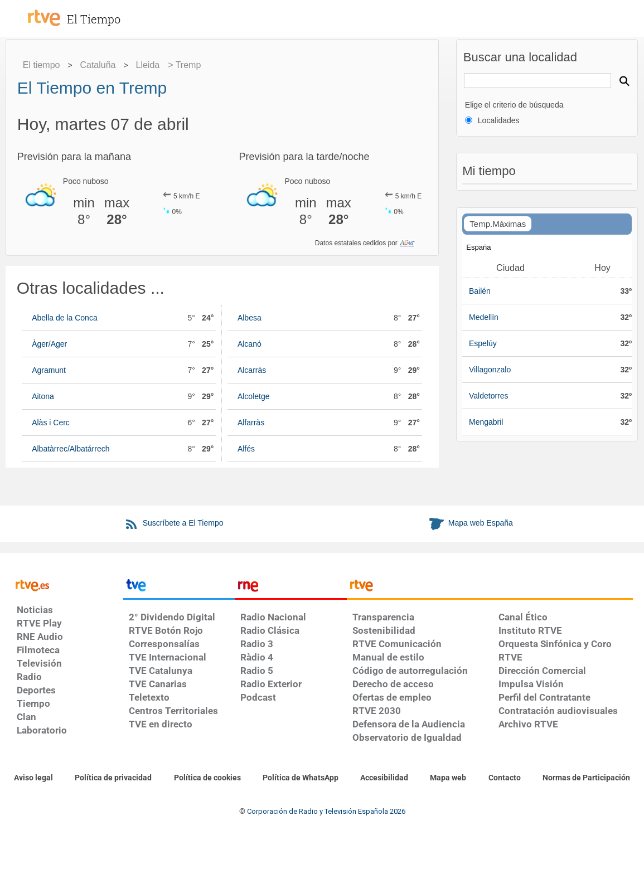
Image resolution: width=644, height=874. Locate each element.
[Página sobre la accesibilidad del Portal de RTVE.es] (384, 778)
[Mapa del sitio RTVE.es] (448, 778)
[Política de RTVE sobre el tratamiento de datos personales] (113, 778)
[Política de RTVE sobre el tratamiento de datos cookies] (207, 778)
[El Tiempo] (106, 13)
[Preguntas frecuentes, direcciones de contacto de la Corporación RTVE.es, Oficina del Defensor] (504, 778)
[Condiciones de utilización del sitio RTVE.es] (33, 778)
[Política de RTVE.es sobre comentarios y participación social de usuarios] (586, 778)
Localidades (499, 120)
